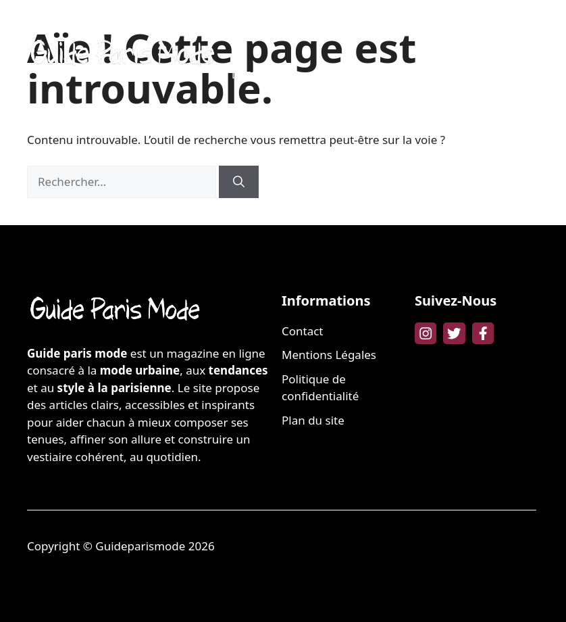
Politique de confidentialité (320, 387)
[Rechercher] (239, 182)
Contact (303, 331)
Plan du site (313, 420)
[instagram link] (425, 333)
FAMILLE (450, 34)
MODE (247, 34)
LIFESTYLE (255, 74)
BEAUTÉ (307, 34)
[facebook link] (483, 333)
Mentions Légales (329, 354)
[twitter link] (454, 333)
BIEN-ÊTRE (378, 34)
